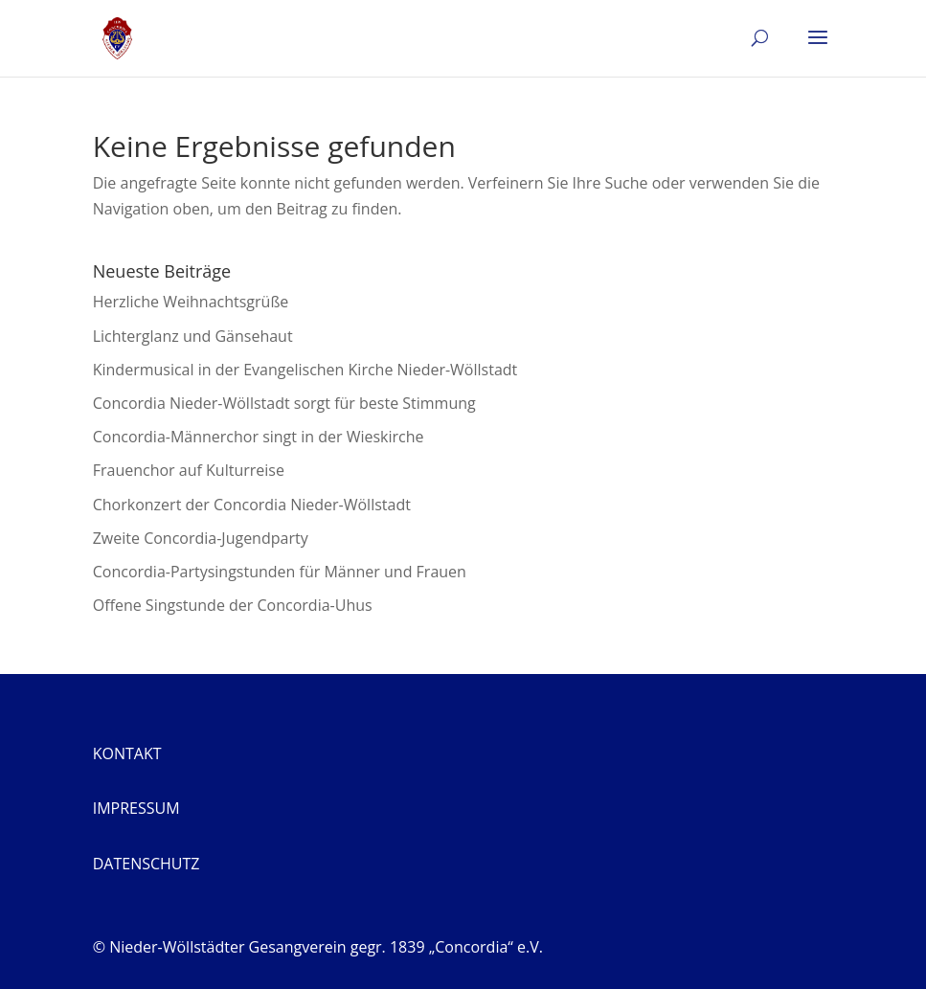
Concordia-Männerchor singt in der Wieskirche (258, 436)
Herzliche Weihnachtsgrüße (191, 301)
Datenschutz (146, 863)
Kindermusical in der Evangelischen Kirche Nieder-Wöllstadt (305, 369)
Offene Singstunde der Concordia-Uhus (233, 605)
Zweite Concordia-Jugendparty (200, 538)
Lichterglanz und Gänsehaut (193, 336)
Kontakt (127, 753)
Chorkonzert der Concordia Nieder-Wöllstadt (252, 504)
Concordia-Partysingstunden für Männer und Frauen (279, 571)
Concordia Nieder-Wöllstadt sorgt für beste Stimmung (284, 403)
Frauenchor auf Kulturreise (188, 470)
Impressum (136, 808)
